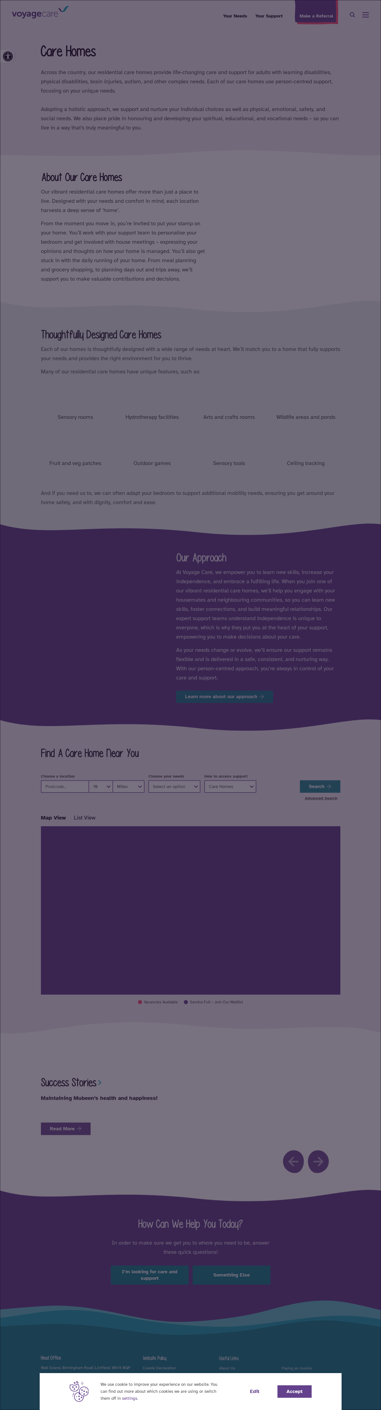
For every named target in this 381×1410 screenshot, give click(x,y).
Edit (254, 1391)
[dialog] (190, 705)
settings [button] (129, 1398)
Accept (294, 1391)
